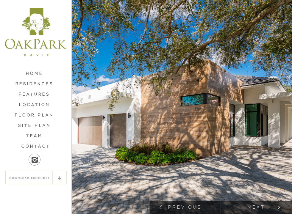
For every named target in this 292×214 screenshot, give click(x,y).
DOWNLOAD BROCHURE (35, 177)
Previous (185, 207)
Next (256, 207)
